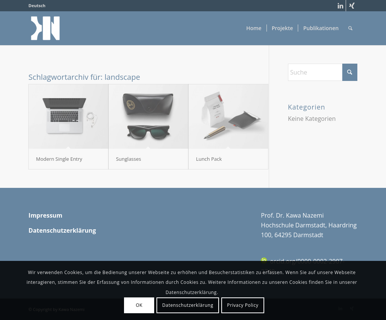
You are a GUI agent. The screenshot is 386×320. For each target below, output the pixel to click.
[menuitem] (37, 6)
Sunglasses (128, 158)
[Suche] (350, 28)
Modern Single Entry (59, 158)
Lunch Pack (209, 158)
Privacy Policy (242, 305)
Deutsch (37, 5)
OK (139, 305)
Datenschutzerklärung (187, 305)
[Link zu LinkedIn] (340, 5)
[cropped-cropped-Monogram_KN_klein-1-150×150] (46, 28)
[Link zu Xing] (351, 5)
